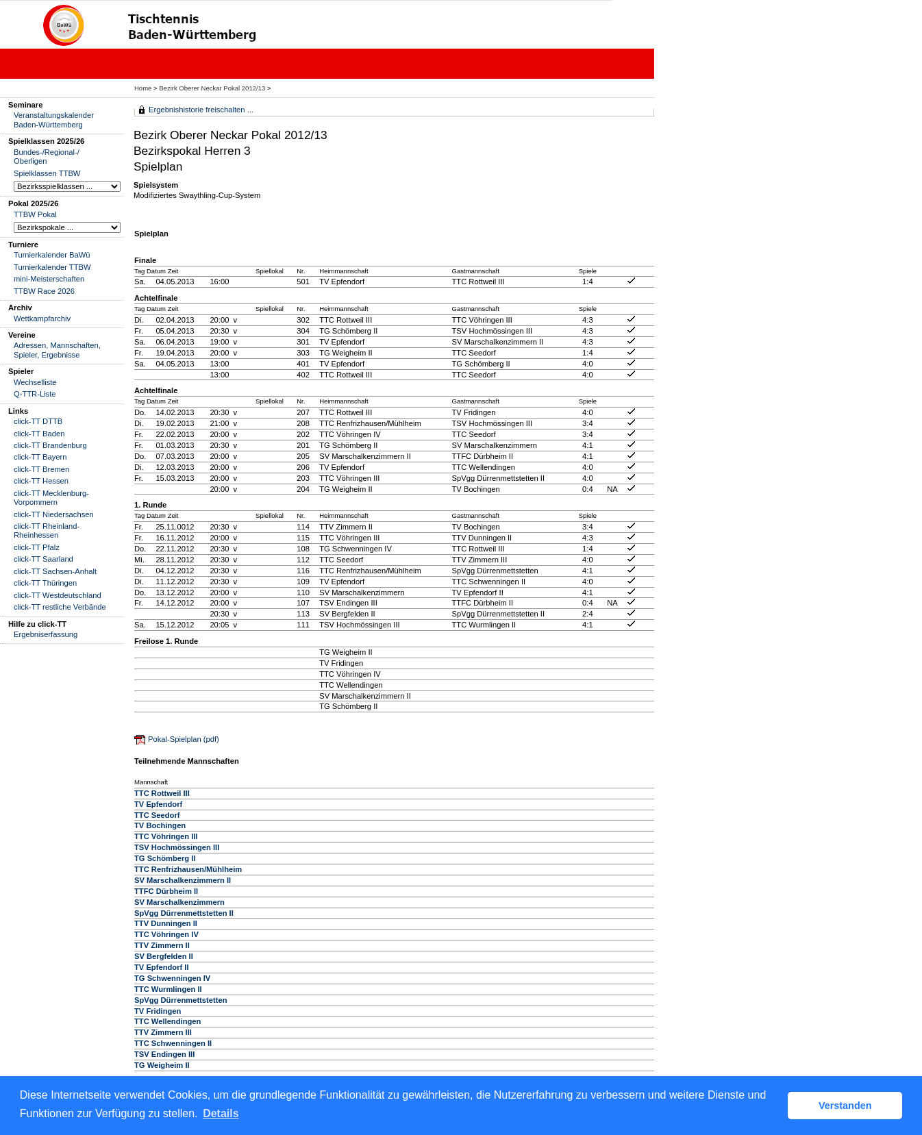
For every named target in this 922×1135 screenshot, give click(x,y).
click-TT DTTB (38, 421)
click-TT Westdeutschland (57, 595)
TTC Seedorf (157, 815)
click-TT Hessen (41, 481)
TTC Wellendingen (167, 1021)
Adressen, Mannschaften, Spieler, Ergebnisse (57, 349)
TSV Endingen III (164, 1054)
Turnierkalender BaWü (52, 255)
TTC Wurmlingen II (168, 989)
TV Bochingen (160, 825)
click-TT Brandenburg (50, 445)
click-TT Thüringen (45, 583)
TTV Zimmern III (163, 1032)
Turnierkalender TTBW (52, 267)
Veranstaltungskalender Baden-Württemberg (54, 119)
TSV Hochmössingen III (176, 847)
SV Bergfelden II (163, 956)
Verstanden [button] (845, 1105)
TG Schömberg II (165, 858)
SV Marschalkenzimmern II (182, 880)
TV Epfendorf (158, 804)
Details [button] (220, 1113)
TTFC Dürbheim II (166, 891)
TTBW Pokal (35, 214)
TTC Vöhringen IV (166, 934)
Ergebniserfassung (45, 634)
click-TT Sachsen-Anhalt (55, 571)
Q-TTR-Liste (35, 394)
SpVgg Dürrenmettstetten (180, 1000)
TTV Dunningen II (165, 923)
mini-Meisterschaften (49, 279)
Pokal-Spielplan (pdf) (183, 739)
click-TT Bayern (40, 457)
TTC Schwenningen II (173, 1043)
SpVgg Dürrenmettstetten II (184, 913)
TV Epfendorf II (161, 967)
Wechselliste (35, 382)
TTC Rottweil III (162, 793)
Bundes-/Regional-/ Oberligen (46, 156)
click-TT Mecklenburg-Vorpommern (51, 497)
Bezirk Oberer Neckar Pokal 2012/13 (213, 88)
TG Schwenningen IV (172, 978)
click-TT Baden (39, 433)
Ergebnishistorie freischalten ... (201, 109)
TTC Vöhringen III (166, 836)
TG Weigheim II (162, 1065)
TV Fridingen (157, 1011)
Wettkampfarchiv (42, 318)
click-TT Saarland (43, 559)
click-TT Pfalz (37, 547)
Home (142, 88)
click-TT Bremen (41, 469)
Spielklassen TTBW (47, 173)
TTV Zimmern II (162, 945)
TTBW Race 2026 (44, 291)
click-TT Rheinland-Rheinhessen (46, 530)
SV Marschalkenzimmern (179, 902)
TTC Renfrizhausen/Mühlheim (188, 869)
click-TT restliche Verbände (60, 607)
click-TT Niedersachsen (54, 514)
